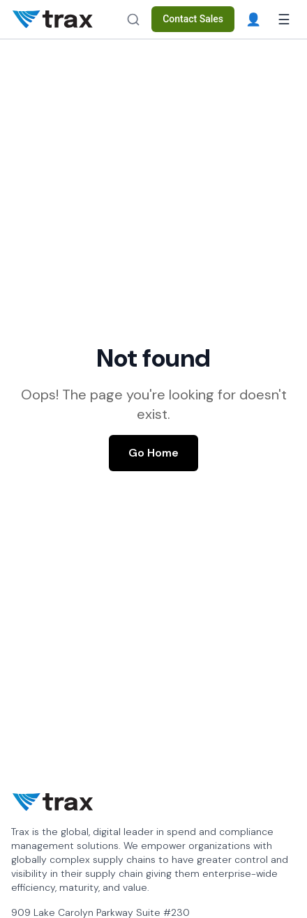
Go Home (153, 452)
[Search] (133, 19)
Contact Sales (193, 18)
